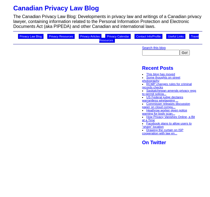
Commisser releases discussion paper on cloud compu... (166, 105)
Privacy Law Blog (31, 36)
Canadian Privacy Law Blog (56, 8)
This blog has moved (160, 74)
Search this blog (154, 48)
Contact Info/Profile (148, 36)
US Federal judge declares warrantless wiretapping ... (162, 98)
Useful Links (175, 36)
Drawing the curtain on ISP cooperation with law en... (162, 131)
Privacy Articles (90, 36)
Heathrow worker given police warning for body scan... (164, 112)
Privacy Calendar (118, 36)
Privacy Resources (61, 36)
